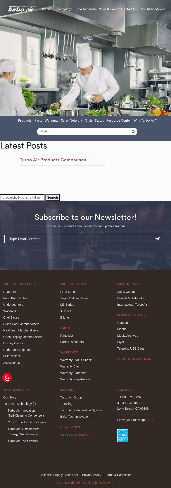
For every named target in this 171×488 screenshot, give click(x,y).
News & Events (108, 9)
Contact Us (128, 9)
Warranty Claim (70, 366)
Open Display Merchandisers (23, 337)
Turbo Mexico (156, 9)
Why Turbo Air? (145, 120)
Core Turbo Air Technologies (27, 422)
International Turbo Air (132, 304)
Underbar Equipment (17, 350)
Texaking (66, 403)
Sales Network (72, 120)
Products (24, 120)
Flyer (120, 342)
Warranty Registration (75, 379)
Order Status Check (134, 358)
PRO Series (68, 291)
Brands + (48, 9)
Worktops (9, 311)
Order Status (94, 120)
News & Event (71, 427)
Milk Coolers (11, 356)
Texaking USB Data (130, 348)
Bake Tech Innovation (75, 416)
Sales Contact (126, 291)
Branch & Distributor (131, 298)
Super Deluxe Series (74, 298)
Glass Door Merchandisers (21, 324)
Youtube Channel (75, 434)
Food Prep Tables (15, 298)
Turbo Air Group (85, 9)
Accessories (11, 362)
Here (150, 420)
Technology (64, 9)
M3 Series (67, 304)
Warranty (52, 120)
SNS (142, 9)
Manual (122, 329)
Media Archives (127, 335)
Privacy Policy (91, 475)
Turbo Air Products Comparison (53, 160)
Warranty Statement (73, 373)
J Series (65, 311)
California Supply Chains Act (59, 475)
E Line (64, 317)
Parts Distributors (72, 342)
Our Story (9, 397)
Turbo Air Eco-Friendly (23, 441)
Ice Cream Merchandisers (20, 330)
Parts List (66, 335)
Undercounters (13, 304)
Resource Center (118, 120)
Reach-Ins (10, 291)
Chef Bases (11, 317)
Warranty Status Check (76, 360)
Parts (38, 120)
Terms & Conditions (118, 475)
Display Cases (13, 343)
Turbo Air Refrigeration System (81, 410)
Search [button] (52, 197)
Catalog (122, 322)
